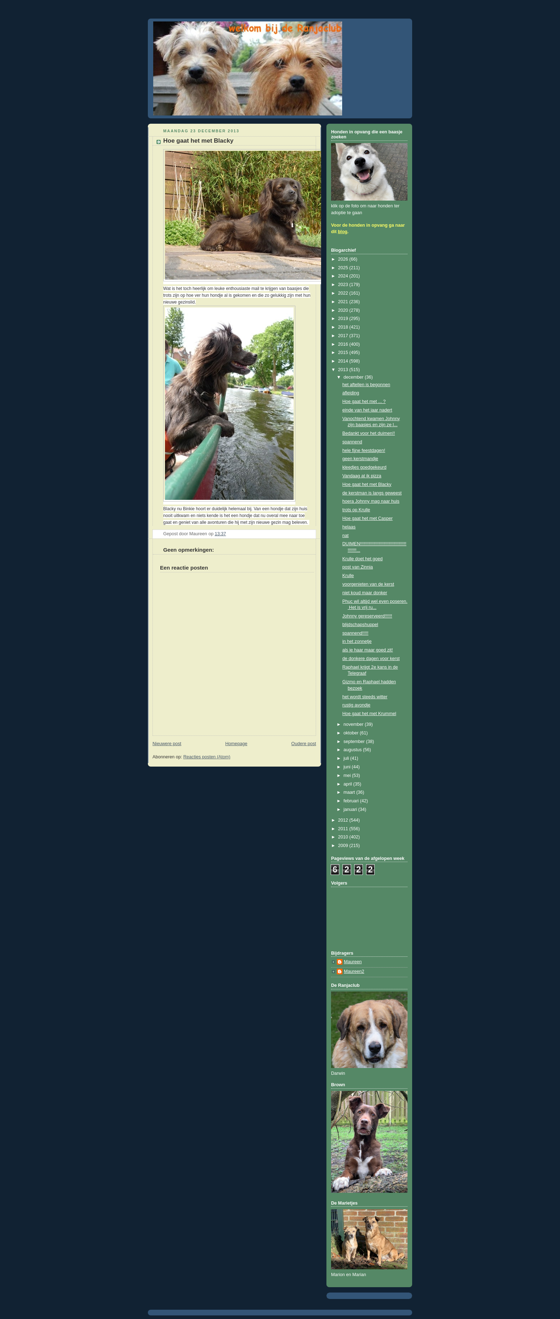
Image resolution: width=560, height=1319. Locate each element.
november (354, 724)
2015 (344, 352)
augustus (353, 749)
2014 (344, 361)
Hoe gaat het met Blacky (366, 484)
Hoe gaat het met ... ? (364, 401)
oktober (352, 732)
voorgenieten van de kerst (368, 584)
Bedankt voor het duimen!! (368, 433)
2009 (344, 845)
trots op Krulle (356, 509)
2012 (344, 820)
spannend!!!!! (355, 633)
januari (351, 809)
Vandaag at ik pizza (361, 475)
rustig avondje (356, 705)
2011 (344, 828)
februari (352, 800)
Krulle (348, 575)
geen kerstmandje (360, 458)
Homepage (236, 743)
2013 (344, 369)
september (355, 741)
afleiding (350, 392)
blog (343, 231)
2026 (344, 259)
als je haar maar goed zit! (367, 650)
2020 (344, 310)
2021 (344, 301)
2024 (344, 276)
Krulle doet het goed (362, 558)
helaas (349, 527)
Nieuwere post (166, 743)
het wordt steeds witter (365, 696)
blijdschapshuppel (360, 624)
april (348, 784)
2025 (344, 267)
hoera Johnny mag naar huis (371, 501)
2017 (344, 335)
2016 (344, 344)
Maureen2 (354, 971)
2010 (344, 837)
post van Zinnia (357, 567)
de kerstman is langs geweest (372, 493)
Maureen (353, 961)
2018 (344, 327)
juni (348, 766)
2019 (344, 318)
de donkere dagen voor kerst (371, 658)
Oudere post (303, 743)
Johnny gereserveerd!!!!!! (367, 616)
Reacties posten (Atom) (206, 756)
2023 (344, 284)
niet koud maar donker (364, 592)
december (354, 377)
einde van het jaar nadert (367, 410)
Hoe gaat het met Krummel (369, 713)
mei (348, 775)
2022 (344, 293)
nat (345, 535)
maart (350, 792)
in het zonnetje (357, 641)
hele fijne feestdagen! (363, 450)
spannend (352, 441)
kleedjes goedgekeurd (364, 467)
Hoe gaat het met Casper (367, 518)
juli (347, 758)
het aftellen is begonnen (366, 384)
